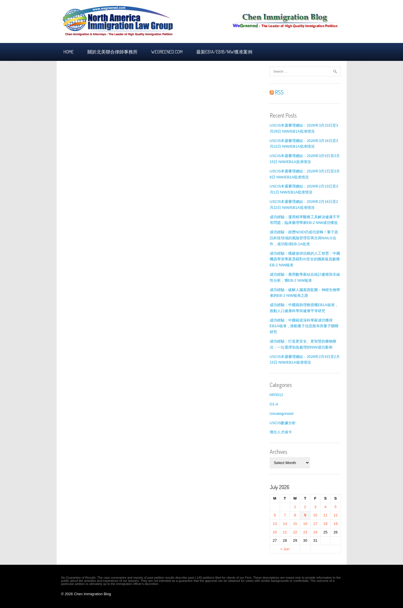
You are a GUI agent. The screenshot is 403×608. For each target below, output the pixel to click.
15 (295, 524)
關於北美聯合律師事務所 (112, 52)
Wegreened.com (167, 52)
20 (275, 532)
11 (325, 515)
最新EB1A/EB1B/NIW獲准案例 (224, 52)
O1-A (274, 404)
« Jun (284, 549)
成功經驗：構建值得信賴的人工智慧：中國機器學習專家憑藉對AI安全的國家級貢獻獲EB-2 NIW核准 (305, 259)
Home (69, 52)
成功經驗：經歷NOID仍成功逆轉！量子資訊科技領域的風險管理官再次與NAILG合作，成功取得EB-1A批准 (304, 238)
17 (315, 524)
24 (315, 532)
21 (285, 532)
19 (335, 524)
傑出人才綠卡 (281, 432)
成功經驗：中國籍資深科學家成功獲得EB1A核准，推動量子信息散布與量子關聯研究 (304, 326)
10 (315, 515)
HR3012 (276, 395)
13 (275, 524)
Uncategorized (282, 413)
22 (295, 532)
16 (305, 524)
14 (285, 524)
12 (335, 515)
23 (305, 532)
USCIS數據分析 (283, 423)
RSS (277, 92)
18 (325, 524)
